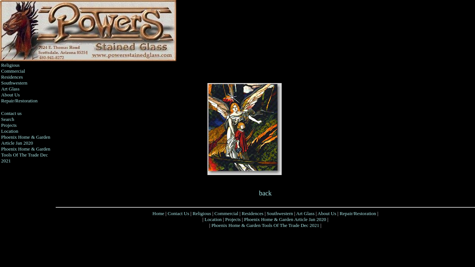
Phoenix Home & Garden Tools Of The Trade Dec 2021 (25, 155)
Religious (10, 65)
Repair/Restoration (19, 100)
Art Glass (10, 89)
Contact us (11, 113)
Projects (9, 125)
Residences (12, 77)
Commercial (13, 71)
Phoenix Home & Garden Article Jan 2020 (25, 140)
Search (7, 119)
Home (158, 213)
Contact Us (178, 213)
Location (9, 131)
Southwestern (14, 83)
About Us (10, 95)
